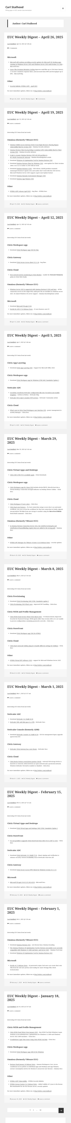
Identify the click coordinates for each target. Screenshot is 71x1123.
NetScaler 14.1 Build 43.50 (25, 719)
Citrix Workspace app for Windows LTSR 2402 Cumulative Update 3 (38, 380)
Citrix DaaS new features (18, 507)
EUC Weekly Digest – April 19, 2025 (35, 112)
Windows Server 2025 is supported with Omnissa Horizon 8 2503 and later (33, 289)
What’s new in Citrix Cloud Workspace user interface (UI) (28, 410)
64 (41, 1109)
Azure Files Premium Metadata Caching (22, 69)
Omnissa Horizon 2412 (24, 945)
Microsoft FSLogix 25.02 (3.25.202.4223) (22, 882)
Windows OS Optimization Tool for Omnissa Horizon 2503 (34, 160)
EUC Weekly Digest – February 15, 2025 (34, 794)
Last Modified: (11, 44)
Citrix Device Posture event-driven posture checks (25, 761)
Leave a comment (42, 204)
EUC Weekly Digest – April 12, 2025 (35, 217)
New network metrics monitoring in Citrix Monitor (26, 275)
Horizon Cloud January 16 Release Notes (22, 1064)
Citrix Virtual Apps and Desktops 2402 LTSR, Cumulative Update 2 (37, 828)
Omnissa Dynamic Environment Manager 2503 (31, 176)
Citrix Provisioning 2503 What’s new (21, 604)
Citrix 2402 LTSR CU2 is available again (22, 475)
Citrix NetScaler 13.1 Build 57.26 (27, 855)
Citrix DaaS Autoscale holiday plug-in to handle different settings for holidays (34, 646)
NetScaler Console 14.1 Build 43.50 (27, 734)
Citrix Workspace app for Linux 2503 (21, 487)
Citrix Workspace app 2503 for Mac (28, 250)
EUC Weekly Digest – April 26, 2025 (35, 37)
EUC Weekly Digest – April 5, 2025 (34, 335)
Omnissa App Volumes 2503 (25, 179)
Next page (61, 1110)
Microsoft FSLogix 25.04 (24, 306)
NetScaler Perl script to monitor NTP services (24, 398)
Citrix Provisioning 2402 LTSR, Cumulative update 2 (33, 601)
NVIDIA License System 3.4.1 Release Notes (23, 1084)
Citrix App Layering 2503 (24, 368)
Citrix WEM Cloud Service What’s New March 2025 (26, 617)
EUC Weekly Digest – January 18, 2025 (33, 998)
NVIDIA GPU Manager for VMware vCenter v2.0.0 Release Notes (30, 542)
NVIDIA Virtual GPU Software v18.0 (21, 660)
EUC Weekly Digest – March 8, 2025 (35, 569)
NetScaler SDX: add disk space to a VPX (22, 722)
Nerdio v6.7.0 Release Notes (18, 965)
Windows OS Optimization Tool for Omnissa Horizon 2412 (34, 953)
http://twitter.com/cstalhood (42, 91)
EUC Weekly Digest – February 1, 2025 (33, 910)
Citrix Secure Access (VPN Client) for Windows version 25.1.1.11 (36, 870)
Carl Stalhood (14, 7)
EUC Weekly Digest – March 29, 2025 (32, 440)
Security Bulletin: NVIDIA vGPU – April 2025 (23, 86)
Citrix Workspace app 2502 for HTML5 (29, 633)
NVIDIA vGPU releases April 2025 (20, 191)
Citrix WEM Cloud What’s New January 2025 (24, 1032)
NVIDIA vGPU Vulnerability (18, 1081)
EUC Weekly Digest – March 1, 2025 (35, 686)
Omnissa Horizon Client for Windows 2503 (30, 163)
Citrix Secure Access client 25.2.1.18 (28, 262)
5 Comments (13, 48)
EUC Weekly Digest (28, 99)
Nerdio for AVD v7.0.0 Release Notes (21, 309)
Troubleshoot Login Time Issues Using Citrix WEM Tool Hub (28, 1039)
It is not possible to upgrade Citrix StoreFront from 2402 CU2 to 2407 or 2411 (34, 841)
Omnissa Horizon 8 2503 (24, 168)
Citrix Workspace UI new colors (20, 504)
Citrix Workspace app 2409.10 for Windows (30, 1052)
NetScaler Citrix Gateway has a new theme (23, 749)
